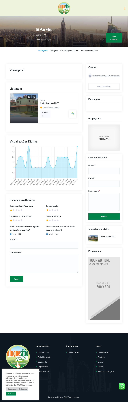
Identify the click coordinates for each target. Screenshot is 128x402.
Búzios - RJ (42, 362)
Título (13, 239)
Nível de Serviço (53, 216)
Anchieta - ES (43, 352)
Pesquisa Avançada (106, 371)
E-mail (91, 178)
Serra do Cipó (43, 371)
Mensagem (94, 191)
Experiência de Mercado (21, 216)
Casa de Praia (103, 352)
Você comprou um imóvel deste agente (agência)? (60, 228)
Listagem (54, 50)
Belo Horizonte (44, 357)
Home (100, 366)
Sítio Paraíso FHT (49, 103)
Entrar (100, 362)
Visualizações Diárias (69, 50)
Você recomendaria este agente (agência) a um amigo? (24, 228)
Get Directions (104, 86)
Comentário (16, 252)
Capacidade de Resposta (21, 206)
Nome (91, 165)
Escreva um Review (89, 50)
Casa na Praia (73, 352)
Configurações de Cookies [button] (17, 389)
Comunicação (52, 206)
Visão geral (43, 50)
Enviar (16, 279)
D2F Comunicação (72, 397)
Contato (101, 357)
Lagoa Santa (43, 366)
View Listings (114, 38)
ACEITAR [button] (11, 393)
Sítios (42, 100)
